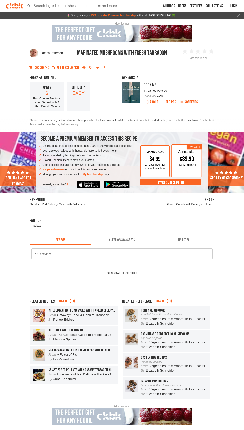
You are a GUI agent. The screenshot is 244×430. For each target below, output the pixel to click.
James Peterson (52, 53)
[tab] (60, 240)
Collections (214, 6)
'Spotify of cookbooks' (226, 175)
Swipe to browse (53, 169)
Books (182, 6)
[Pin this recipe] (97, 67)
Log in (71, 184)
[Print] (83, 67)
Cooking (150, 85)
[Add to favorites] (90, 67)
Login (233, 6)
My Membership (93, 174)
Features (196, 6)
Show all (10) (66, 301)
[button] (29, 6)
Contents (189, 102)
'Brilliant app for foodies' (18, 178)
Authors (169, 6)
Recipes (169, 102)
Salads (37, 225)
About (151, 102)
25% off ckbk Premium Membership (113, 15)
